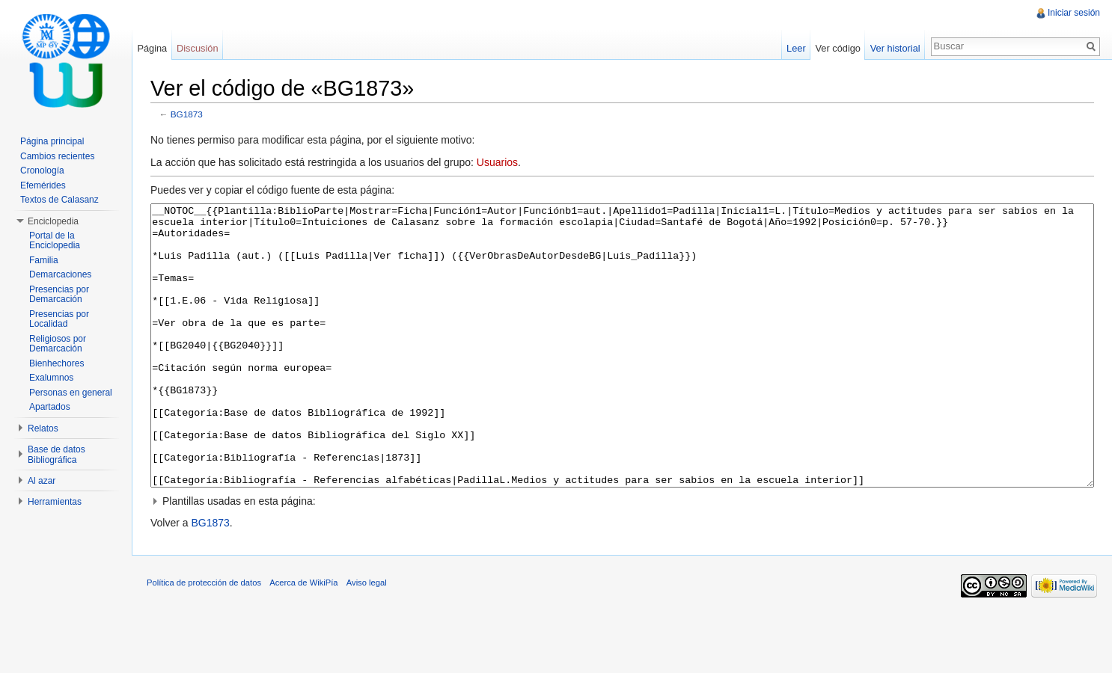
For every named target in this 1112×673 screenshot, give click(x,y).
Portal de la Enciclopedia (54, 240)
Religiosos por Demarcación (57, 344)
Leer (796, 48)
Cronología (42, 170)
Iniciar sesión (1074, 12)
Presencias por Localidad (59, 319)
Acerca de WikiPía (303, 638)
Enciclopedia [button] (53, 221)
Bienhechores (56, 363)
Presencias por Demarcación (59, 294)
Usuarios (497, 162)
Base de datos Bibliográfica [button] (56, 454)
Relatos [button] (43, 428)
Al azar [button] (41, 481)
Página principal (52, 141)
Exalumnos (51, 377)
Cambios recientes (57, 156)
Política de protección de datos (204, 638)
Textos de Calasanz (59, 199)
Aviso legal (366, 638)
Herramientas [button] (55, 502)
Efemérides (43, 185)
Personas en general (70, 392)
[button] (622, 557)
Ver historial (895, 48)
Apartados (49, 407)
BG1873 (187, 114)
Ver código (837, 48)
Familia (43, 260)
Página (152, 48)
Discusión (197, 48)
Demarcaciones (60, 274)
